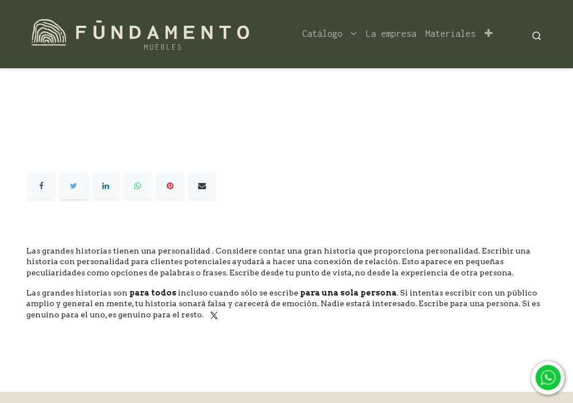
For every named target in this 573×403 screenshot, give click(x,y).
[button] (488, 33)
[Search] (537, 34)
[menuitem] (391, 33)
